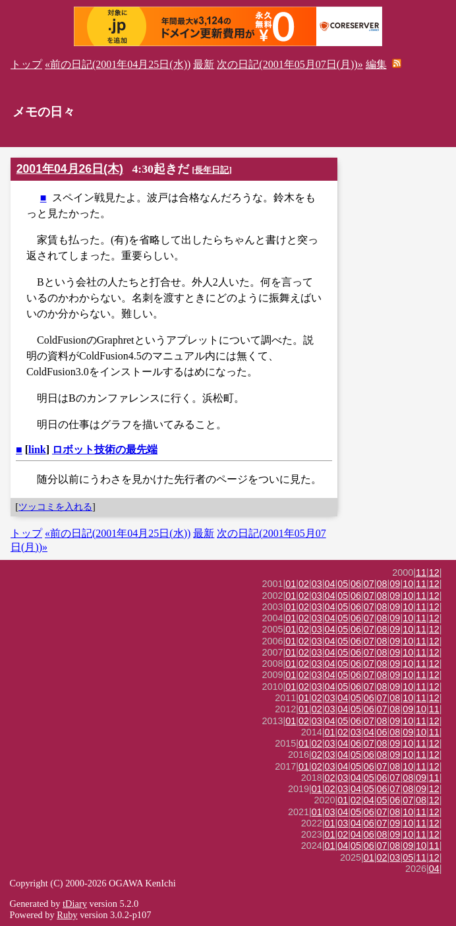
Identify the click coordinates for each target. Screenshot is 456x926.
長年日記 (211, 170)
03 (317, 583)
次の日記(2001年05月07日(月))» (289, 64)
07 (369, 583)
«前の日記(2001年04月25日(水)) (117, 64)
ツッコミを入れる (55, 506)
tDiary (75, 903)
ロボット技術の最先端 (104, 449)
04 (330, 583)
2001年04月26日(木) (69, 168)
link (37, 449)
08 (382, 583)
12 (434, 572)
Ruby (67, 915)
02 (304, 583)
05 (342, 583)
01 (290, 583)
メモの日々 (44, 112)
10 (408, 583)
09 (394, 583)
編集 (376, 64)
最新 (203, 64)
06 (356, 583)
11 (421, 572)
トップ (26, 64)
